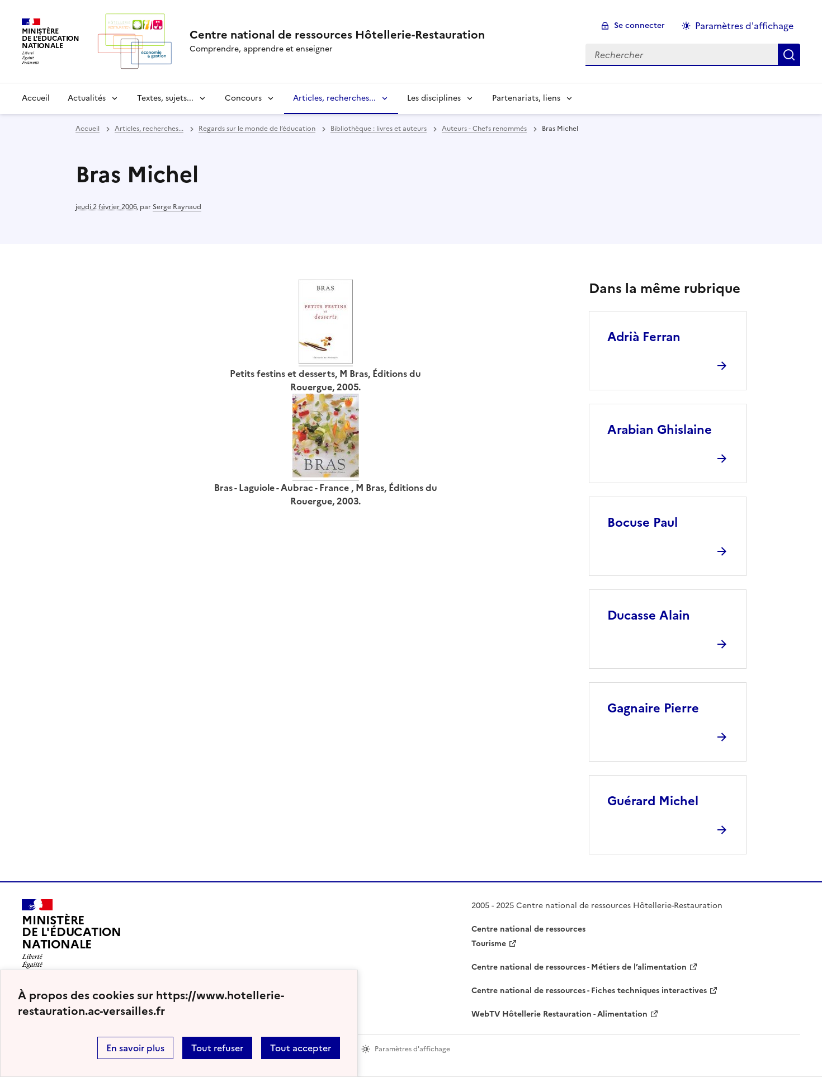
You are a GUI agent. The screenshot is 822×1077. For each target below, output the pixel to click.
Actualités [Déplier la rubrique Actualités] (87, 98)
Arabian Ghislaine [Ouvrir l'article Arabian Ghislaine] (659, 430)
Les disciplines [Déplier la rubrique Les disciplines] (434, 98)
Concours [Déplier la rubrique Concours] (243, 98)
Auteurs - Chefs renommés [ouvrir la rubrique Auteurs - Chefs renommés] (484, 129)
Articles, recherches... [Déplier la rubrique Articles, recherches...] (334, 98)
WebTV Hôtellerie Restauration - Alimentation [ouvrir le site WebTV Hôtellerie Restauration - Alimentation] (559, 1014)
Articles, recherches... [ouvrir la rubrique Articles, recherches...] (149, 129)
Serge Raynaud (177, 207)
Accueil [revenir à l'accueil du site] (36, 98)
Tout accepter (300, 1048)
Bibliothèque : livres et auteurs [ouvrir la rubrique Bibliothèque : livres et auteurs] (378, 129)
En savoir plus (135, 1048)
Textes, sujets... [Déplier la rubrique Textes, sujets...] (165, 98)
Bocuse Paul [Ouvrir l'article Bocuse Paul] (642, 522)
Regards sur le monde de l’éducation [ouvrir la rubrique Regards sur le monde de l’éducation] (257, 129)
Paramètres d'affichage (744, 25)
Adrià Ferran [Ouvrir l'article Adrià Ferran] (644, 337)
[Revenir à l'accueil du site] (71, 937)
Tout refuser (217, 1048)
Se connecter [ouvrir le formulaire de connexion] (639, 25)
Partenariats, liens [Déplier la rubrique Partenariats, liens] (526, 98)
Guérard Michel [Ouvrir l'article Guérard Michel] (652, 801)
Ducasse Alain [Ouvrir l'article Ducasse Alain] (648, 615)
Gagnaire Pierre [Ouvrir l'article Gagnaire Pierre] (653, 708)
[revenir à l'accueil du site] (337, 34)
